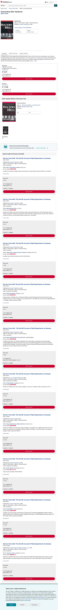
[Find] (55, 5)
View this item (5, 69)
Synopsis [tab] (4, 53)
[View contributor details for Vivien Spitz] (4, 13)
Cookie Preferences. (33, 597)
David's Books (10, 469)
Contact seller (6, 174)
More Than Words (10, 167)
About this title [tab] (13, 53)
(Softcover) (4, 137)
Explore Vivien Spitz (41, 148)
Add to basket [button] (29, 79)
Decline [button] (22, 604)
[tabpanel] (28, 58)
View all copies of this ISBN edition (23, 27)
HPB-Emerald (9, 209)
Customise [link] (34, 604)
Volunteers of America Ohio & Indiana (15, 253)
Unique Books (10, 383)
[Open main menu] (3, 5)
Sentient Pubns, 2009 (27, 106)
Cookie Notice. (19, 599)
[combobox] (31, 5)
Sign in (51, 2)
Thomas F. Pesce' (10, 554)
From (20, 31)
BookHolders (9, 510)
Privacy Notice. (16, 600)
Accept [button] (11, 604)
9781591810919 (36, 105)
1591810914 (25, 105)
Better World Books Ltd (12, 338)
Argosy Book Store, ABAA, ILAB (14, 424)
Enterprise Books (10, 294)
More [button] (28, 61)
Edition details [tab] (22, 53)
